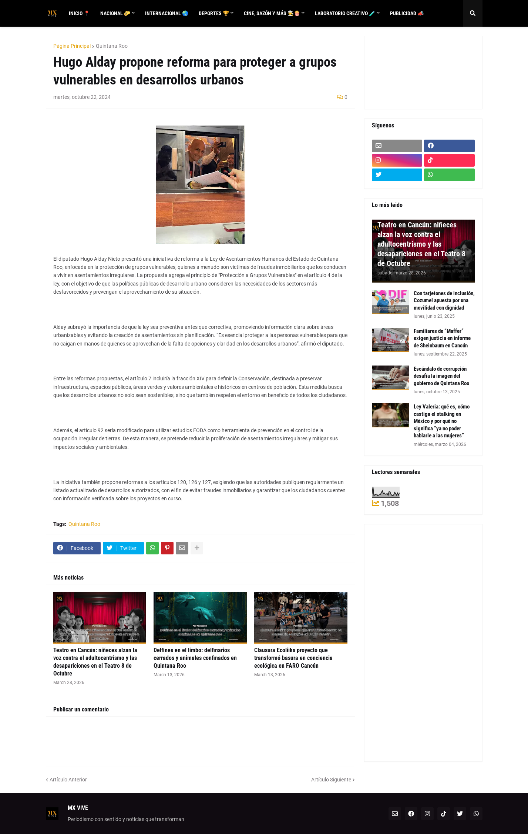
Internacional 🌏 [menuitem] (166, 13)
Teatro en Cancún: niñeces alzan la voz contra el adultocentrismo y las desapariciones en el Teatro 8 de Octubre (95, 662)
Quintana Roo (112, 46)
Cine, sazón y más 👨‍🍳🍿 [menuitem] (272, 13)
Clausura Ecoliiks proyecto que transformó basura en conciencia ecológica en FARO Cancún (293, 658)
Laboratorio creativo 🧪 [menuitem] (345, 13)
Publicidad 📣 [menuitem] (407, 13)
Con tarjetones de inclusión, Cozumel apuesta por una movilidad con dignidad (444, 300)
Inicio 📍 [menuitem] (79, 13)
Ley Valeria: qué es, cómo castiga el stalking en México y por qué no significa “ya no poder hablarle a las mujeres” (442, 421)
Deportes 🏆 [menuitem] (214, 13)
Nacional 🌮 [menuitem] (115, 13)
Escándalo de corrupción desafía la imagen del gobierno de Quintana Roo (441, 376)
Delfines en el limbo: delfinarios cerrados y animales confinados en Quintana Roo (195, 658)
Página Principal (72, 46)
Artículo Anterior (68, 780)
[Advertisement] (405, 71)
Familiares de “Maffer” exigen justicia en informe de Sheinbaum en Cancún (442, 338)
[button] (472, 13)
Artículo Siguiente (331, 780)
